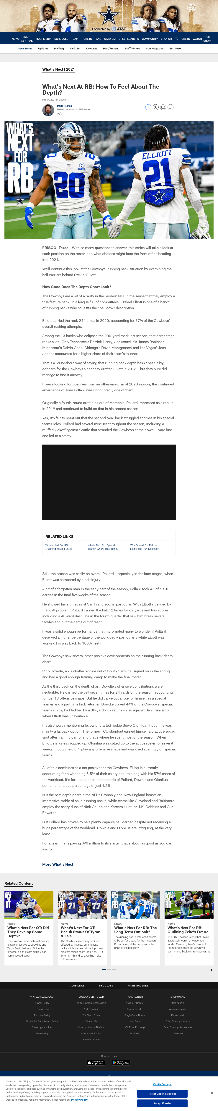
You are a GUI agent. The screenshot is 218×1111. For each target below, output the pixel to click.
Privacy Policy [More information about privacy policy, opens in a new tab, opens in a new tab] (79, 1099)
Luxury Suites (134, 1021)
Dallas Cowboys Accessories (177, 1027)
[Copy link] (170, 107)
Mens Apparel (177, 1003)
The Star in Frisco (91, 1015)
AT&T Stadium (91, 1009)
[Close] (212, 1093)
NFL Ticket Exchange (134, 1027)
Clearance (178, 1033)
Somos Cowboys (91, 1039)
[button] (103, 969)
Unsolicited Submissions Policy (42, 1021)
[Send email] (163, 109)
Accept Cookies (162, 1103)
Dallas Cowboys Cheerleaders (91, 1003)
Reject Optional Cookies (162, 1093)
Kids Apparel (177, 1015)
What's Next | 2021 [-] (58, 69)
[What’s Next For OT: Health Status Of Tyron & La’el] (82, 928)
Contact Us (91, 1021)
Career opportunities (42, 1027)
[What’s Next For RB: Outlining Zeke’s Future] (189, 926)
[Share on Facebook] (148, 109)
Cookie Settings (162, 1084)
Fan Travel (135, 1033)
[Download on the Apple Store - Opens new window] (95, 1063)
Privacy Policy (42, 1003)
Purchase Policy (42, 1015)
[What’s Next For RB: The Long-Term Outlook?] (135, 922)
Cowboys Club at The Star (91, 1027)
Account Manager (134, 1003)
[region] (109, 1093)
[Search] (176, 38)
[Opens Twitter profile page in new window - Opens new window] (59, 114)
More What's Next (57, 864)
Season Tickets (134, 1009)
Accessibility (42, 1033)
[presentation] (212, 970)
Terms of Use (42, 1009)
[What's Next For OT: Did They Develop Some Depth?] (28, 926)
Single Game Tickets (134, 1015)
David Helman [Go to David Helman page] (64, 105)
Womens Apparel (177, 1009)
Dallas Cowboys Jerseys (177, 1021)
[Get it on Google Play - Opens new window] (121, 1064)
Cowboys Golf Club (91, 1033)
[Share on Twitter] (156, 109)
